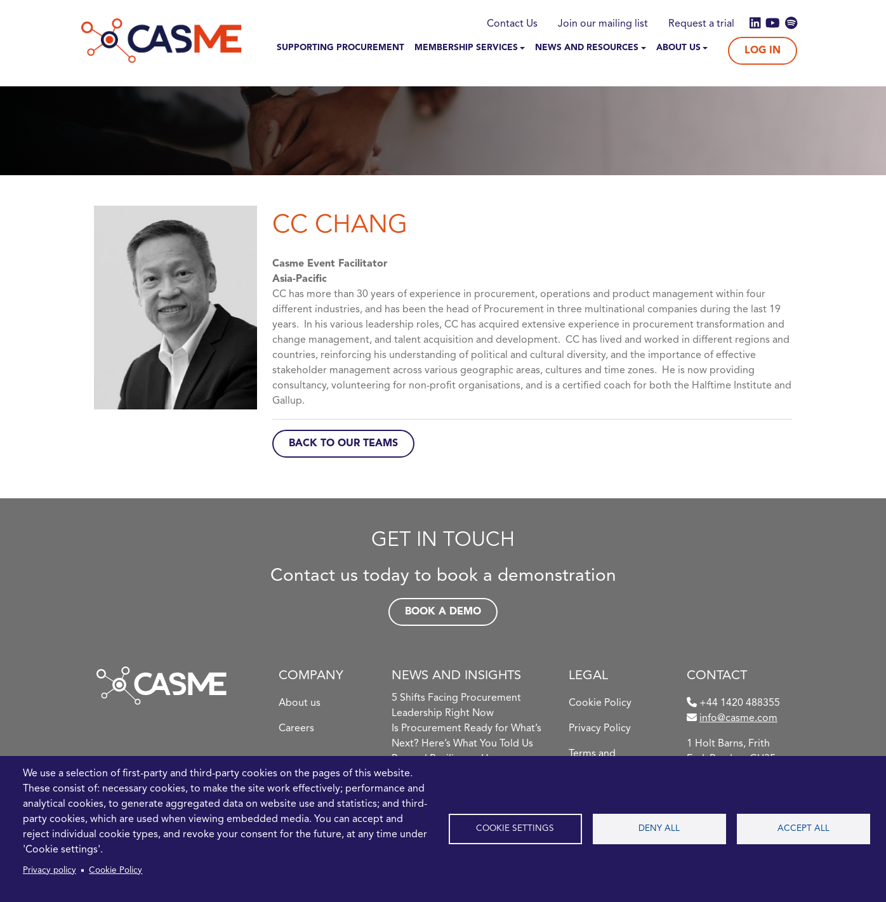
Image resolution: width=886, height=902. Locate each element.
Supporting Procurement (340, 48)
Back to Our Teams (343, 444)
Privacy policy (49, 870)
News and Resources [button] (586, 48)
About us (300, 703)
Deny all (659, 829)
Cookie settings (515, 829)
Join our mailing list (603, 24)
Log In (762, 51)
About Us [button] (678, 48)
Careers (296, 729)
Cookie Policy (115, 870)
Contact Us (512, 24)
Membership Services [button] (466, 48)
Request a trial (701, 24)
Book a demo (443, 612)
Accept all (803, 829)
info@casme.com (738, 718)
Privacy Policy (600, 729)
